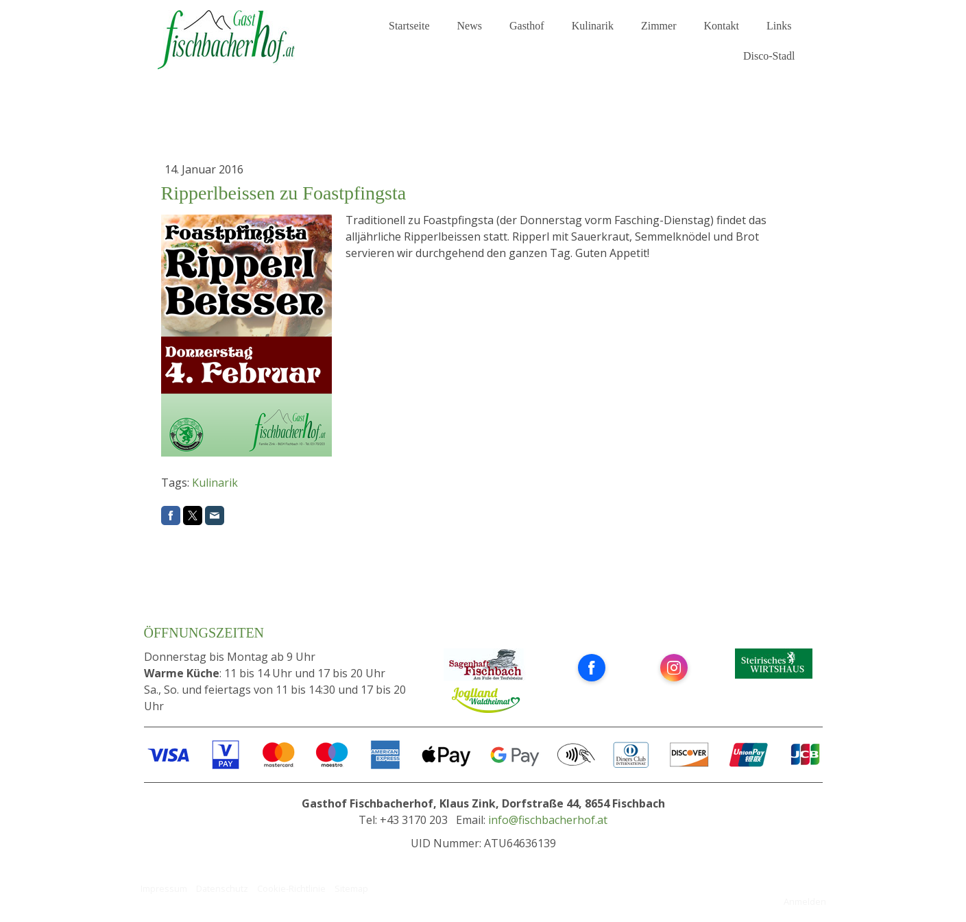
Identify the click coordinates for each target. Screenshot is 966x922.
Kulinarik (593, 26)
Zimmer (659, 26)
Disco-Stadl (769, 56)
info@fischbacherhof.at (547, 819)
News (469, 26)
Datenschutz (222, 888)
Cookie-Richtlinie (291, 888)
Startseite (409, 26)
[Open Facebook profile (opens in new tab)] (591, 667)
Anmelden (805, 901)
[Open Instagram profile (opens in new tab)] (674, 667)
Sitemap (351, 888)
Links (778, 26)
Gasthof (526, 26)
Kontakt (722, 26)
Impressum (164, 888)
